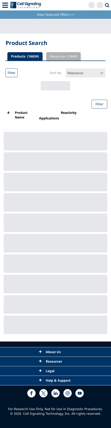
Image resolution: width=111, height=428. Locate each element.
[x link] (43, 393)
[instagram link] (67, 393)
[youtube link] (79, 393)
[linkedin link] (55, 393)
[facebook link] (31, 393)
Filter (11, 72)
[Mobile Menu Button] (5, 5)
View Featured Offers (55, 14)
